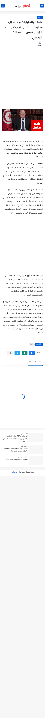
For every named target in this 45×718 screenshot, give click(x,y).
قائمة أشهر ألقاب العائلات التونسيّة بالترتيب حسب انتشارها (15, 450)
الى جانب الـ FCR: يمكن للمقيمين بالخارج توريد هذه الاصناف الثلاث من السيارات (15, 439)
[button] (32, 353)
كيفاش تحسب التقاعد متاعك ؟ (17, 459)
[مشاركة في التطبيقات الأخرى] (10, 353)
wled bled (13, 472)
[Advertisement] (22, 76)
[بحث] (3, 5)
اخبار (39, 17)
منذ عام (23, 434)
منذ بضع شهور (21, 457)
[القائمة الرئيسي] (42, 5)
